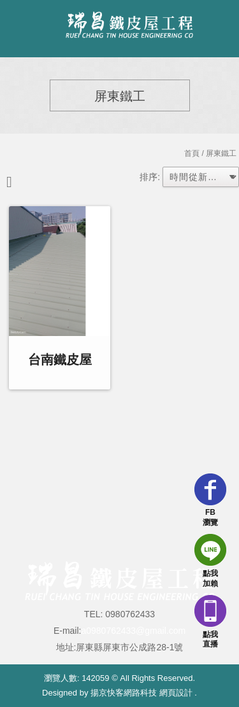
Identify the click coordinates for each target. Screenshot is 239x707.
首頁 (191, 153)
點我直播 (210, 621)
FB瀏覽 (210, 500)
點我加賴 (210, 560)
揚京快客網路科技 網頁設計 (141, 692)
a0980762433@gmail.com (133, 631)
